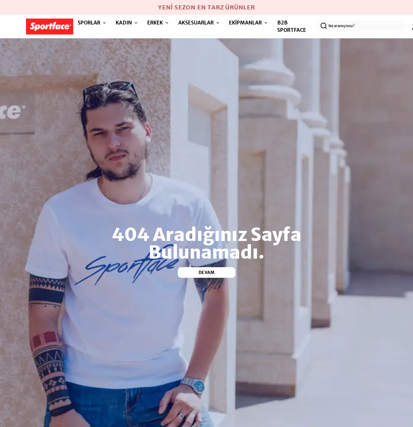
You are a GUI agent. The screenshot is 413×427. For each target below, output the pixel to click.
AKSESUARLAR (199, 22)
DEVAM (207, 272)
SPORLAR (92, 22)
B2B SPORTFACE (291, 26)
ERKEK (158, 22)
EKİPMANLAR (248, 22)
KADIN (127, 22)
